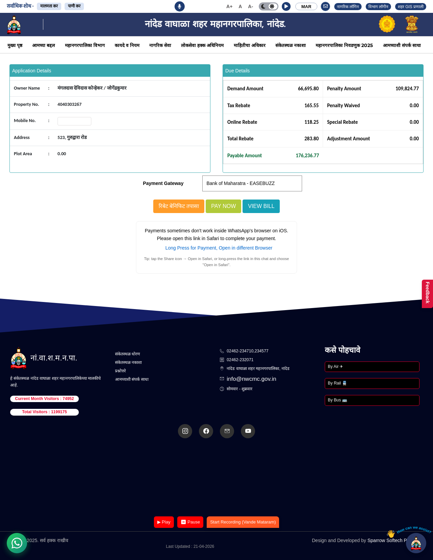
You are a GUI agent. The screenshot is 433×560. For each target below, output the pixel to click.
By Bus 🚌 (337, 400)
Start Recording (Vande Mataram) (243, 521)
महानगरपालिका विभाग (85, 45)
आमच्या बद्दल (43, 45)
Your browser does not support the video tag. (216, 478)
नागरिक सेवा (160, 45)
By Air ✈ (335, 366)
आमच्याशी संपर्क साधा (402, 45)
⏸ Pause (190, 521)
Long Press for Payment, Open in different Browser (218, 248)
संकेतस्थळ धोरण (127, 354)
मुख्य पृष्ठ (14, 45)
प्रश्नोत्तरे (120, 371)
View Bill (261, 206)
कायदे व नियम (127, 45)
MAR (306, 6)
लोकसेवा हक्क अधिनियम (202, 45)
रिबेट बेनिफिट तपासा (179, 206)
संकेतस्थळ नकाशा (290, 45)
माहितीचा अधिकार (250, 45)
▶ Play (163, 521)
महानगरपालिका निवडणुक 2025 (344, 45)
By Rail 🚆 (337, 383)
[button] (286, 6)
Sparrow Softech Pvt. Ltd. (394, 540)
